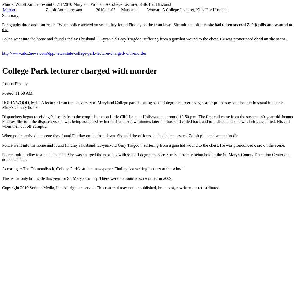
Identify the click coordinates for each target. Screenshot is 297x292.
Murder (9, 10)
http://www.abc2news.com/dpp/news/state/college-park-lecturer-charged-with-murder (74, 53)
